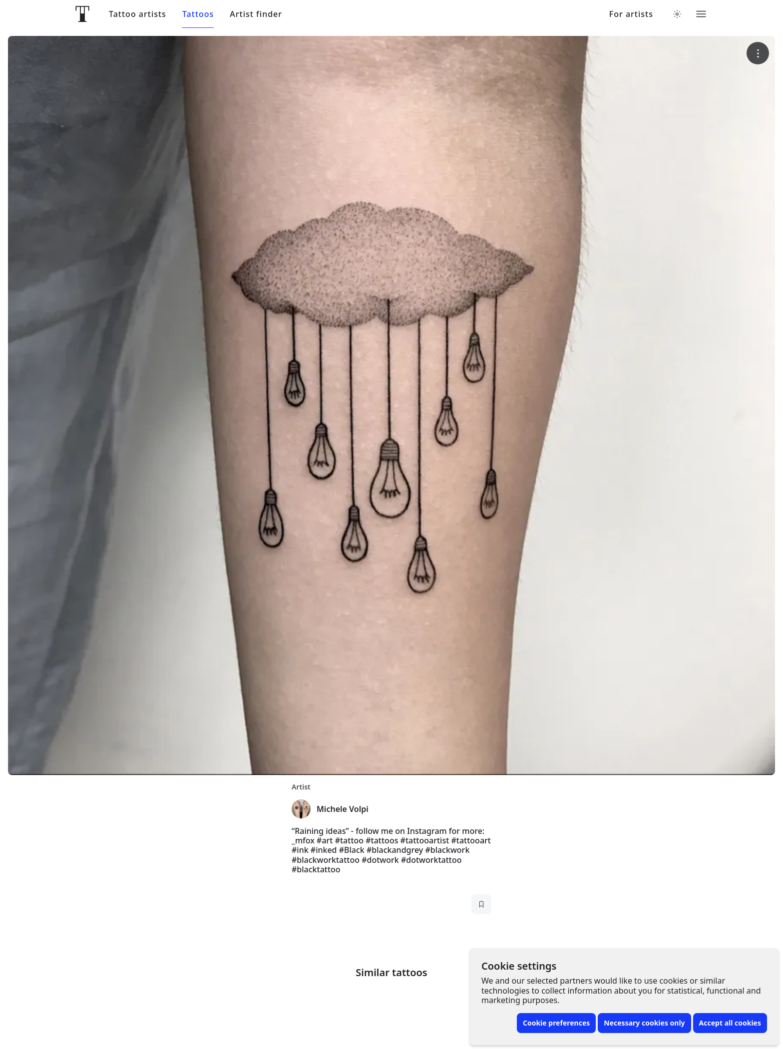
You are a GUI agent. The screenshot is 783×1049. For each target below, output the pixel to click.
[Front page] (82, 14)
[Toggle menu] (701, 14)
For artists (631, 14)
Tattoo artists (137, 14)
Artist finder (256, 14)
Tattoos (198, 14)
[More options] (758, 53)
